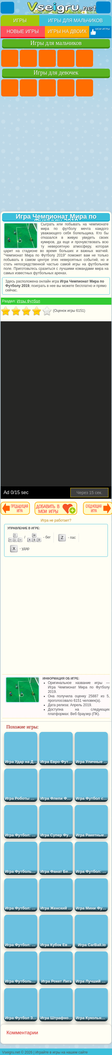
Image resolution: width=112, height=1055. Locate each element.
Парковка (9, 58)
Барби (65, 87)
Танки (65, 58)
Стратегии (47, 58)
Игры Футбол (28, 301)
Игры (20, 20)
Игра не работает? (56, 520)
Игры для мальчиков (75, 20)
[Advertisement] (55, 154)
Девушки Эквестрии (28, 87)
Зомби (84, 58)
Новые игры (23, 31)
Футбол (28, 58)
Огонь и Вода (47, 87)
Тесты (84, 87)
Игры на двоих (67, 31)
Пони (9, 87)
